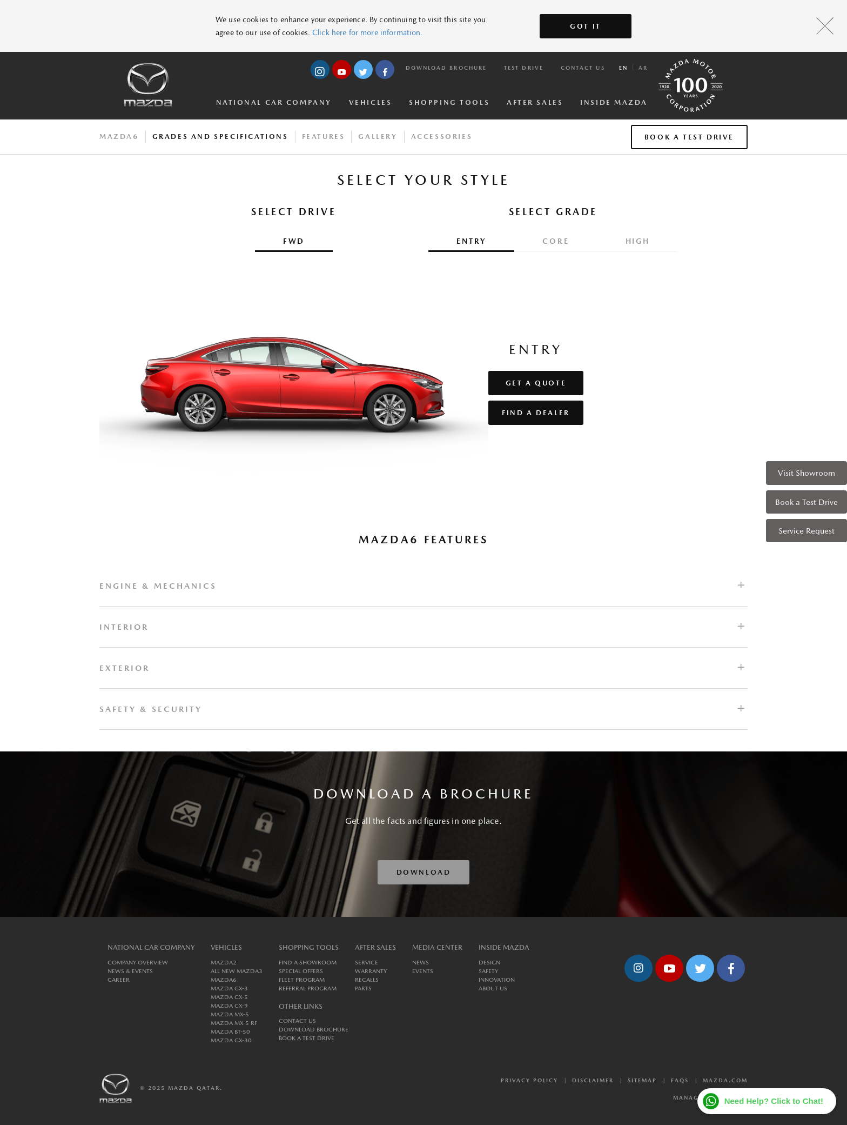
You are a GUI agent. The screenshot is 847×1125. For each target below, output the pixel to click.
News (420, 962)
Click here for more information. (367, 32)
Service (366, 962)
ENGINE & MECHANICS (158, 585)
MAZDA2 (224, 962)
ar (643, 67)
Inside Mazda (614, 102)
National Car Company (274, 102)
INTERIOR (124, 626)
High (638, 241)
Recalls (367, 979)
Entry (471, 241)
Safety (488, 971)
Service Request (806, 530)
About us (493, 988)
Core (555, 241)
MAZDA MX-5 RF (234, 1023)
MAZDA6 (224, 979)
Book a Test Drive (806, 502)
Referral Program (308, 988)
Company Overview (137, 962)
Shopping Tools (449, 102)
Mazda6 (119, 136)
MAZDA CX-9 (229, 1005)
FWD (294, 241)
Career (118, 979)
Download (423, 872)
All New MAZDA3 (237, 971)
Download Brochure (446, 67)
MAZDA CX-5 (229, 997)
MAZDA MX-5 (230, 1014)
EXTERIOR (124, 668)
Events (422, 971)
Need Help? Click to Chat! (773, 1101)
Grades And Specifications (220, 136)
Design (489, 962)
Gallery (377, 136)
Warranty (371, 971)
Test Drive (523, 67)
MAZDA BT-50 (230, 1031)
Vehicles (370, 102)
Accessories (442, 136)
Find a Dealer (536, 413)
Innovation (497, 979)
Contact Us (583, 67)
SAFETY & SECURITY (150, 709)
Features (323, 136)
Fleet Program (302, 979)
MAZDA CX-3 (229, 988)
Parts (363, 988)
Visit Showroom (806, 472)
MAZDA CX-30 (231, 1040)
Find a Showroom (308, 962)
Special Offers (301, 971)
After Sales (535, 102)
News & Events (130, 971)
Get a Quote (536, 383)
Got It (585, 26)
